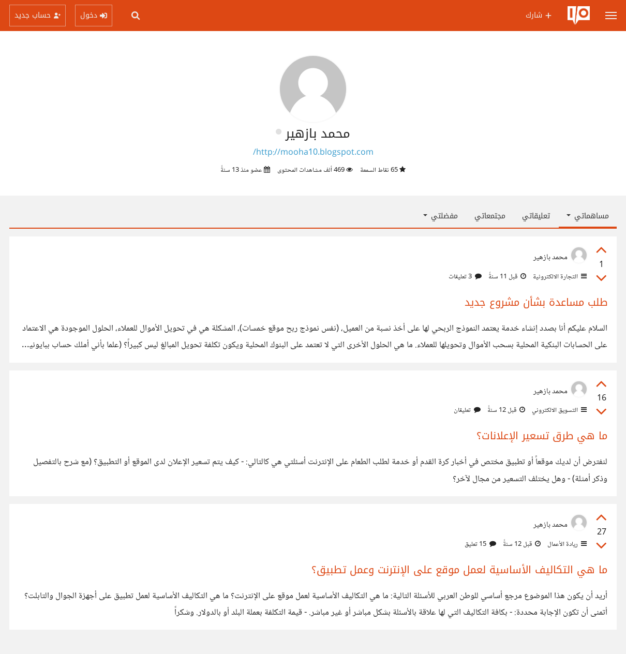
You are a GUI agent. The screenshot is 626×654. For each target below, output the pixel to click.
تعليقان (467, 410)
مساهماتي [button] (588, 216)
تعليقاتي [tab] (536, 216)
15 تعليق (480, 544)
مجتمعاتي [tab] (489, 216)
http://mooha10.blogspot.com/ (313, 153)
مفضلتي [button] (440, 216)
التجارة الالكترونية (559, 277)
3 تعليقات (465, 277)
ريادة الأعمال (566, 544)
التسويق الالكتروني (558, 410)
